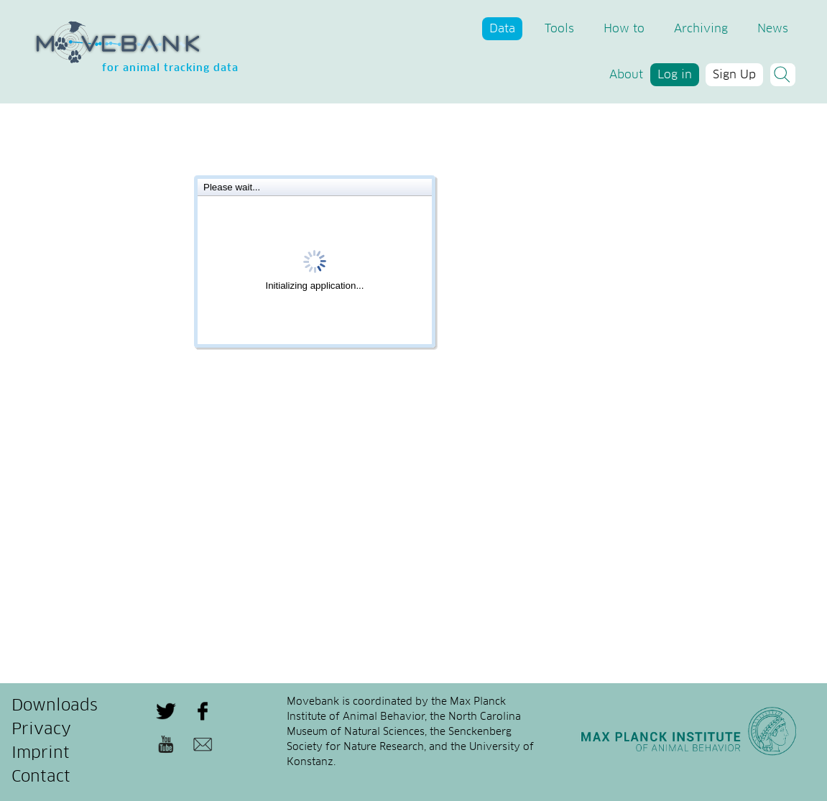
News (772, 28)
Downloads (54, 706)
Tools (559, 28)
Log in (674, 74)
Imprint (40, 753)
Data (502, 28)
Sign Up (734, 74)
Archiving (701, 28)
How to (624, 28)
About (626, 74)
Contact (40, 777)
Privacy (41, 730)
